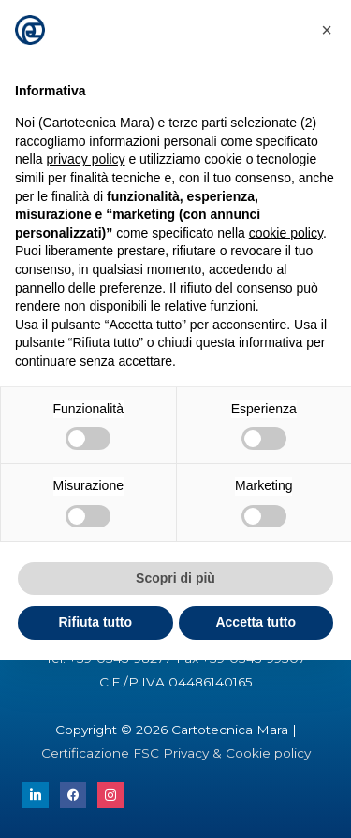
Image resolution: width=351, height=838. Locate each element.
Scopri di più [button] (175, 578)
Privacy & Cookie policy (237, 752)
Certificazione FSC (102, 752)
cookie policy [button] (286, 232)
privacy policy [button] (85, 159)
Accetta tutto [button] (255, 621)
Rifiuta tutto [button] (95, 621)
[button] (327, 30)
